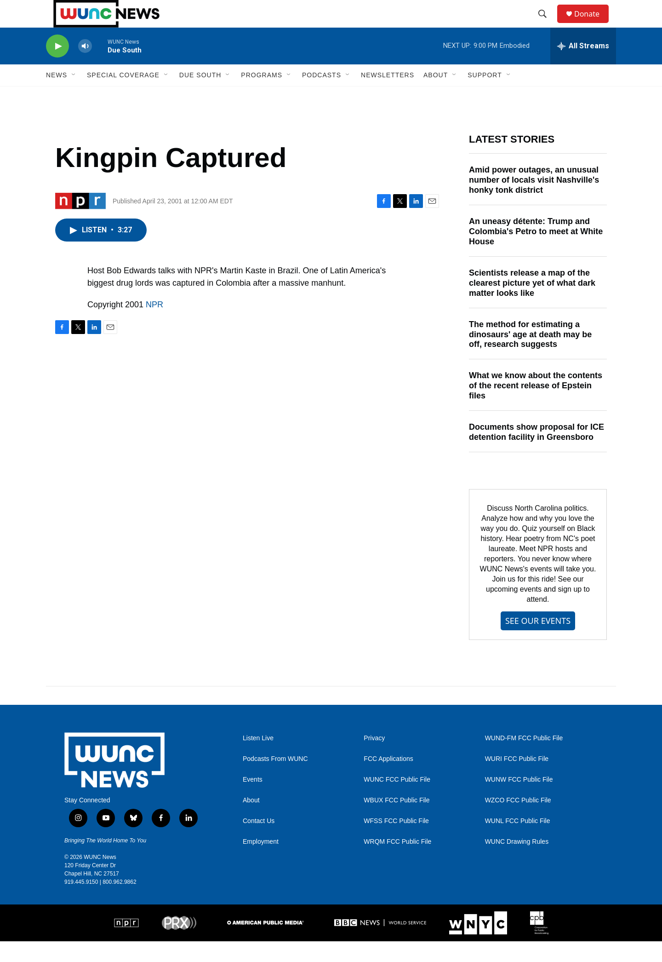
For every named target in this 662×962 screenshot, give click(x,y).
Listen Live (258, 758)
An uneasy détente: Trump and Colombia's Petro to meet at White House (536, 252)
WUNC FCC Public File (397, 800)
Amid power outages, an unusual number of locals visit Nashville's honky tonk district (534, 200)
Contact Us (258, 841)
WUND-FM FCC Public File (524, 758)
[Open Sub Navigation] (74, 95)
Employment (261, 862)
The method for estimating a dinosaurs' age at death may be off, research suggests (530, 355)
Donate (592, 24)
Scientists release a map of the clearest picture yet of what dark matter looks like (532, 303)
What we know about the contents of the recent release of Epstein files (535, 406)
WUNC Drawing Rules (516, 862)
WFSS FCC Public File (396, 841)
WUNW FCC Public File (519, 800)
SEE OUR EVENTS (538, 641)
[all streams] (583, 66)
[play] (57, 67)
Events (253, 800)
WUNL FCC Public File (517, 841)
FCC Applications (388, 779)
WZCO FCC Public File (518, 821)
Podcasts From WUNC (275, 779)
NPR (154, 325)
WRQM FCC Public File (397, 862)
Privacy (374, 758)
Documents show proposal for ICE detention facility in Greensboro (536, 452)
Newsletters (387, 95)
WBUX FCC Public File (396, 821)
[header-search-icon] (546, 24)
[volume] (85, 67)
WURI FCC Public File (516, 779)
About (251, 821)
